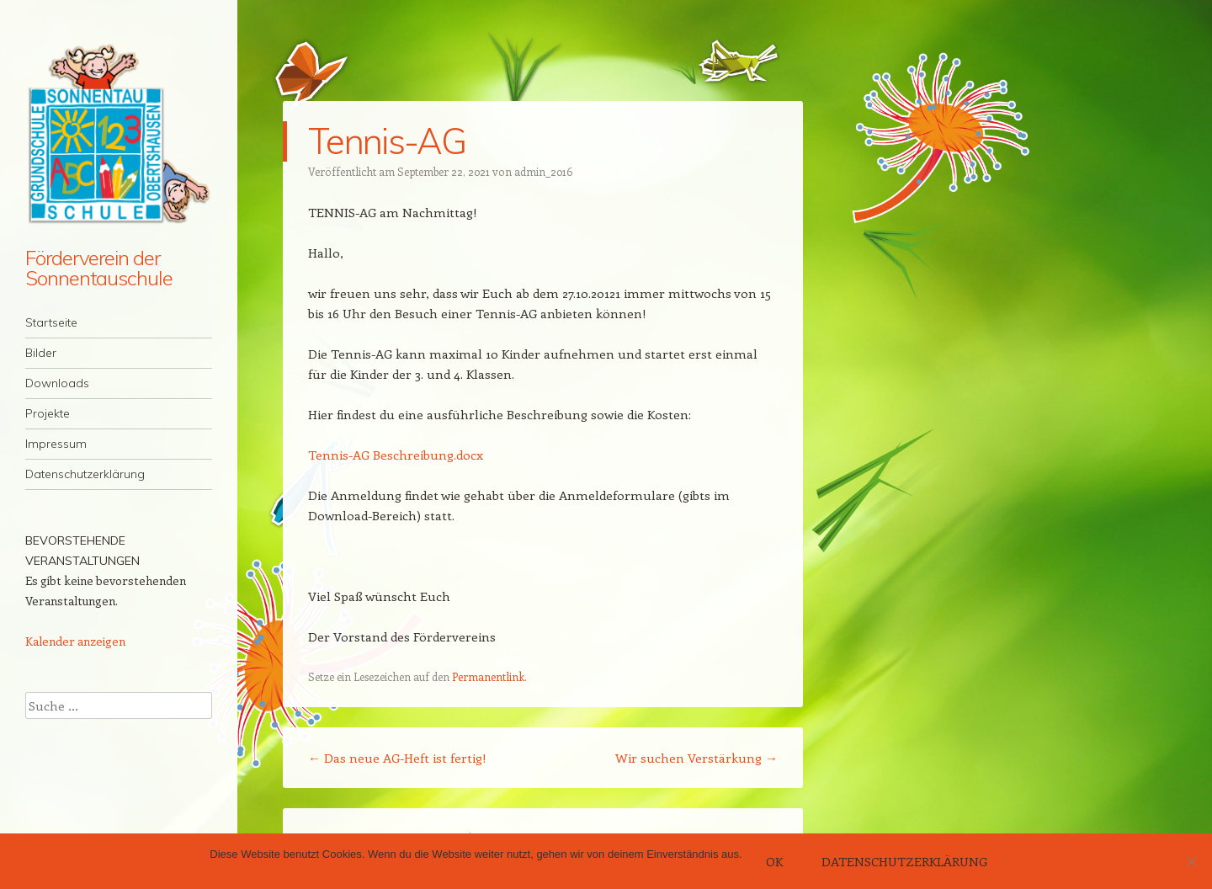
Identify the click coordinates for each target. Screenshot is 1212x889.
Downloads (57, 383)
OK (774, 861)
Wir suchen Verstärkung (696, 757)
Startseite (51, 322)
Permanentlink (488, 676)
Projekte (47, 413)
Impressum (56, 443)
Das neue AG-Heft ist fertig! (397, 757)
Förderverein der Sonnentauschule (99, 267)
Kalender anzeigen (75, 641)
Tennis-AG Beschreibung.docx (395, 454)
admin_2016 (543, 171)
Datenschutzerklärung (85, 474)
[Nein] (1191, 861)
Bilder (40, 352)
